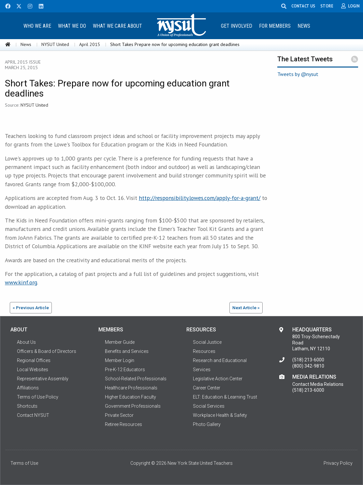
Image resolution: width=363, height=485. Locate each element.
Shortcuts (27, 406)
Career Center (206, 387)
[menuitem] (37, 25)
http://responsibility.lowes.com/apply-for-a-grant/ (199, 198)
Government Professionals (133, 406)
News (304, 26)
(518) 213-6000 (308, 359)
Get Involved (236, 26)
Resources (204, 351)
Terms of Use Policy (37, 397)
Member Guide (120, 342)
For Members (275, 26)
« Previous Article (31, 307)
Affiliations (28, 387)
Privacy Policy (338, 463)
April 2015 (89, 44)
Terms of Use (24, 463)
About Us (26, 342)
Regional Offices (34, 360)
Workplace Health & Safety (220, 415)
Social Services (209, 406)
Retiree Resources (123, 424)
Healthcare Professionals (131, 387)
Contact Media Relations (317, 384)
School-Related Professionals (136, 378)
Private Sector (119, 415)
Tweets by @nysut (297, 74)
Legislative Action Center (217, 378)
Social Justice (207, 342)
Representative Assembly (42, 378)
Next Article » (246, 307)
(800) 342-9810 (308, 366)
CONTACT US (303, 5)
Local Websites (32, 369)
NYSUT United (55, 44)
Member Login (119, 360)
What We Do (72, 26)
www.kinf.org (21, 282)
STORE (326, 5)
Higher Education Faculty (130, 397)
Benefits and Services (127, 351)
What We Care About (117, 26)
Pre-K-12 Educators (125, 369)
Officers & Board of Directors (46, 351)
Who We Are (37, 26)
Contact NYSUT (33, 415)
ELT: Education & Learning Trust (225, 397)
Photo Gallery (207, 424)
